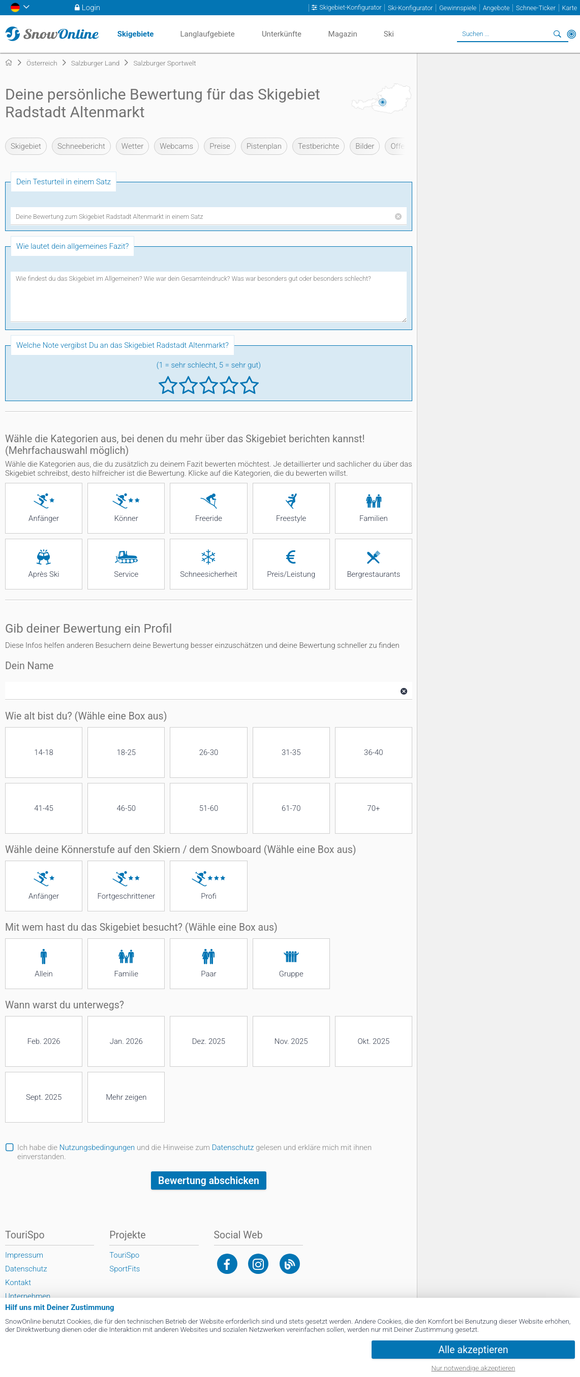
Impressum (24, 1255)
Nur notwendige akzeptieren (473, 1368)
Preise (219, 146)
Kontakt (18, 1282)
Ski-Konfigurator (410, 8)
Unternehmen (27, 1296)
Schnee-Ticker (536, 8)
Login (91, 7)
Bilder (364, 146)
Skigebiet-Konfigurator (350, 7)
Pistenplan (264, 146)
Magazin (342, 34)
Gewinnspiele (457, 8)
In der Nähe (571, 34)
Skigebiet (26, 146)
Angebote (496, 8)
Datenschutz (233, 1147)
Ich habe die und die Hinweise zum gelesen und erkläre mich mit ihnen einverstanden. (194, 1152)
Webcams (176, 146)
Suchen (557, 34)
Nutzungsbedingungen (97, 1147)
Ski (389, 34)
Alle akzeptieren (473, 1350)
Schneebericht (81, 146)
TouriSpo (124, 1255)
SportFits (124, 1268)
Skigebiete (135, 34)
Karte (569, 8)
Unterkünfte (281, 34)
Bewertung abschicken (208, 1181)
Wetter (132, 146)
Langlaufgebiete (207, 34)
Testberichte (318, 146)
